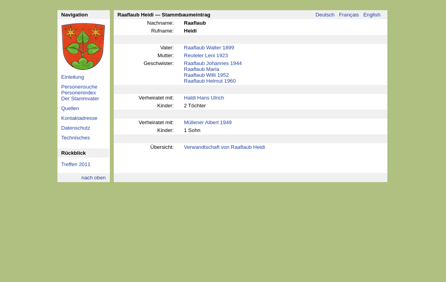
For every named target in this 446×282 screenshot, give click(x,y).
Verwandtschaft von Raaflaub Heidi (224, 147)
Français (349, 15)
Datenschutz (75, 128)
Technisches (75, 138)
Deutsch (325, 15)
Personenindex (78, 93)
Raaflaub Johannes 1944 (213, 63)
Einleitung (72, 77)
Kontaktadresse (79, 118)
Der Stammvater (80, 98)
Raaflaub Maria (201, 69)
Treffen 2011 (76, 164)
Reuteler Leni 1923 (206, 55)
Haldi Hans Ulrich (204, 98)
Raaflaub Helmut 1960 (210, 81)
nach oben (93, 178)
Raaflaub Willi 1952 (206, 75)
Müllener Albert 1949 (208, 122)
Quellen (70, 108)
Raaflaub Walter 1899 (209, 48)
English (371, 15)
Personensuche (79, 87)
